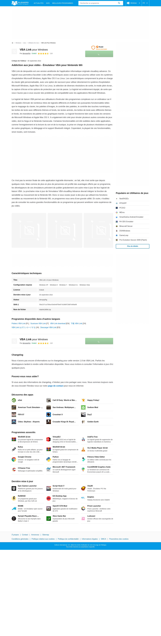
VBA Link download (58, 323)
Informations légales (90, 539)
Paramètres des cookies (119, 539)
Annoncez (35, 535)
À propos (15, 535)
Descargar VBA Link (48, 327)
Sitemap (45, 535)
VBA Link (34, 49)
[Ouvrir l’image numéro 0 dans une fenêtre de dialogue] (29, 230)
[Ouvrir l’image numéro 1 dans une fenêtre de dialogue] (65, 230)
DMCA (103, 539)
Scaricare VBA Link (38, 323)
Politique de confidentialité (68, 539)
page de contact (55, 386)
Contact (25, 535)
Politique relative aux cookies (43, 539)
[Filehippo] (20, 3)
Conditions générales (20, 539)
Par (25, 53)
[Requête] (100, 3)
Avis (48, 3)
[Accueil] (12, 43)
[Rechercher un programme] (119, 3)
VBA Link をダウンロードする (23, 327)
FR (145, 3)
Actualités (38, 3)
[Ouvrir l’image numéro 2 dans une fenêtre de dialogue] (101, 230)
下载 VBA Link (76, 323)
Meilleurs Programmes (62, 3)
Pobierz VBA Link (18, 323)
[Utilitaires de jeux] (33, 43)
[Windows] (18, 43)
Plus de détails (132, 246)
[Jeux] (24, 43)
